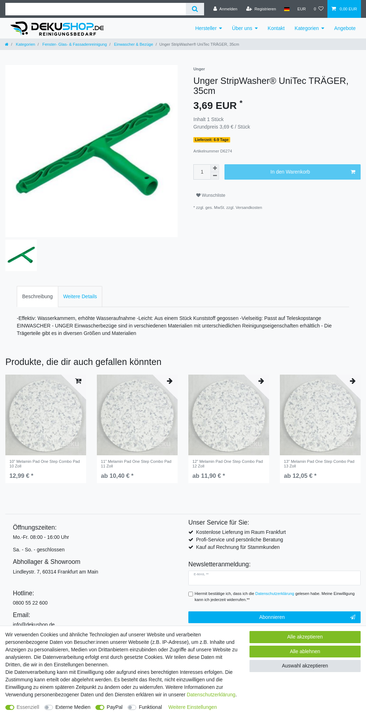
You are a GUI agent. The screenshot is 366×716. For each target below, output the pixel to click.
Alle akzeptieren (305, 637)
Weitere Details (80, 296)
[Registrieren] (261, 9)
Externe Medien (72, 707)
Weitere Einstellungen (192, 707)
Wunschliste (210, 195)
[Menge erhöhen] (215, 168)
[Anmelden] (225, 9)
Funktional (150, 707)
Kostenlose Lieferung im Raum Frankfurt (241, 532)
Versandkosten (249, 207)
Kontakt (276, 28)
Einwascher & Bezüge (133, 44)
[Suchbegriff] (95, 9)
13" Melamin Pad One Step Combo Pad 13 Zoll (319, 463)
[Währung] (301, 9)
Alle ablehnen (305, 651)
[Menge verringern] (215, 176)
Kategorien (307, 28)
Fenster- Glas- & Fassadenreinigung (74, 44)
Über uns (242, 28)
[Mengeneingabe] (202, 172)
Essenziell (28, 707)
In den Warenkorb (313, 172)
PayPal (115, 707)
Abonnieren (307, 617)
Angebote (345, 28)
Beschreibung (37, 296)
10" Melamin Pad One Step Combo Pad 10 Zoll (44, 463)
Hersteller (206, 28)
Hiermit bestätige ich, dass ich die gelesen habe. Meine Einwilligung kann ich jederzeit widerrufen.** (275, 596)
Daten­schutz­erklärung (211, 694)
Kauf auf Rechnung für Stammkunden (238, 547)
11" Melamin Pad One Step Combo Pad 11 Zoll (136, 463)
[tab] (37, 296)
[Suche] (195, 9)
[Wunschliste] (318, 9)
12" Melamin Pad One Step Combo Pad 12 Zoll (227, 463)
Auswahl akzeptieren (305, 666)
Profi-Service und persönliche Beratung (239, 539)
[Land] (286, 9)
